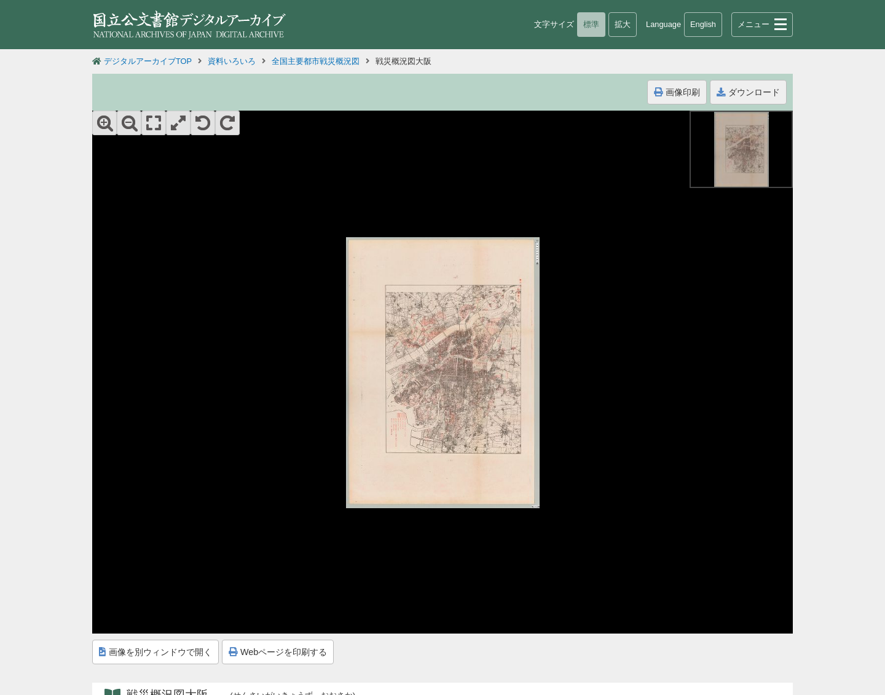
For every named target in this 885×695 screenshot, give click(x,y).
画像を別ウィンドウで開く (155, 652)
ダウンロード (748, 92)
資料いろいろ (232, 61)
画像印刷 (677, 92)
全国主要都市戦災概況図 (316, 61)
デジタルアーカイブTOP (148, 61)
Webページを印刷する (278, 652)
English (703, 24)
